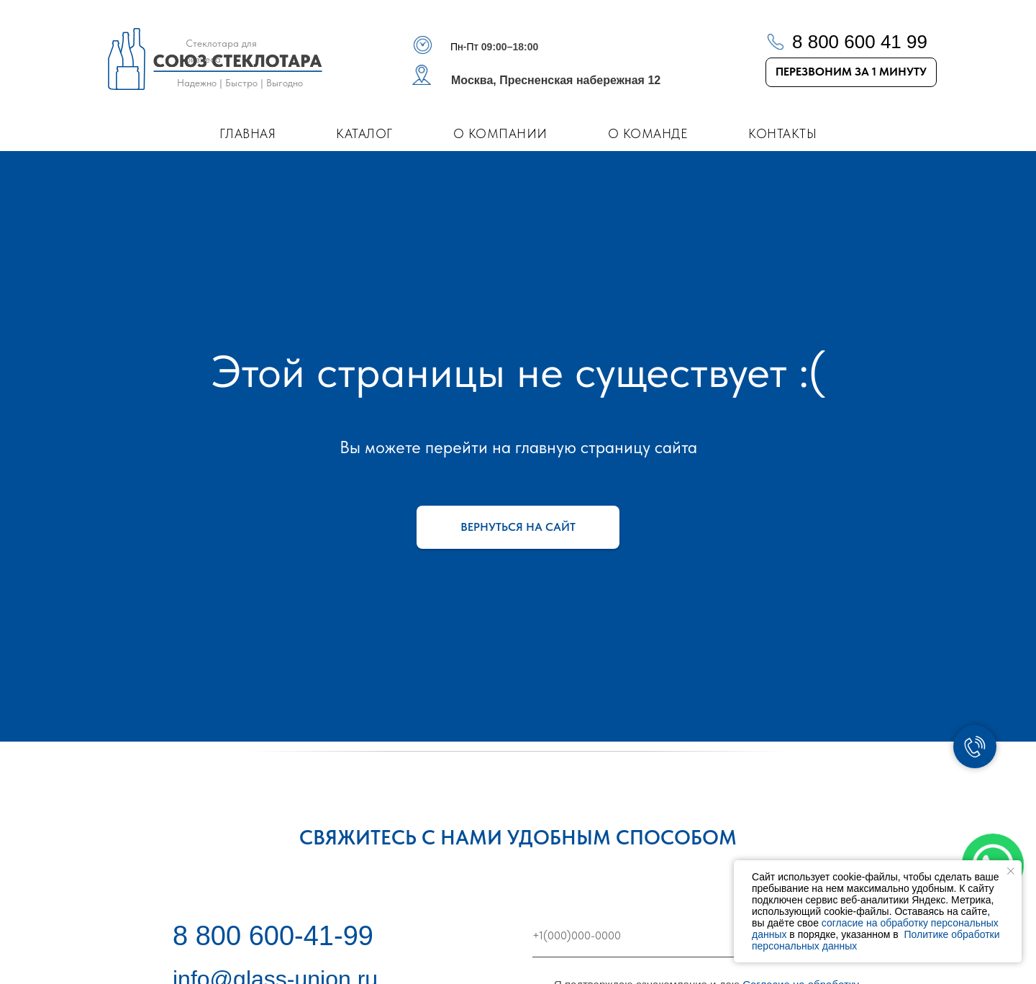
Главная (247, 133)
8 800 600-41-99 (273, 936)
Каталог (364, 133)
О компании (500, 133)
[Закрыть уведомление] (1011, 871)
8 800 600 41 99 (859, 42)
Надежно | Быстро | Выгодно (240, 82)
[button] (851, 72)
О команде (648, 133)
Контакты (782, 133)
